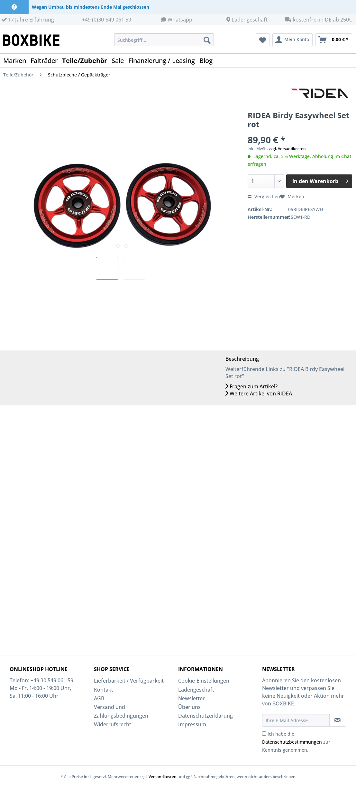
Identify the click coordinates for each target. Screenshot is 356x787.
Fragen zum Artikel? (251, 386)
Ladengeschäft (250, 19)
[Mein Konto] (292, 39)
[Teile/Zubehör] (87, 60)
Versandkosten (163, 776)
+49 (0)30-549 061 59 (106, 19)
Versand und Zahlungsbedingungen (121, 711)
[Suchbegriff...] (164, 39)
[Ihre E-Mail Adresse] (295, 720)
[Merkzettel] (262, 39)
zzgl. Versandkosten (287, 148)
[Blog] (208, 60)
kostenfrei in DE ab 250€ (318, 19)
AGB (99, 698)
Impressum (192, 724)
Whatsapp (180, 19)
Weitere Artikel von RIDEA (258, 393)
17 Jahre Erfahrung (28, 19)
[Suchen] (207, 39)
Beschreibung (242, 358)
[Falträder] (46, 60)
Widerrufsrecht (112, 724)
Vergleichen (264, 196)
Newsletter (191, 698)
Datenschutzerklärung (205, 715)
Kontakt (103, 689)
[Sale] (120, 60)
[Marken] (17, 60)
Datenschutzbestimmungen (292, 742)
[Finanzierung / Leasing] (163, 60)
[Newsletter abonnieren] (337, 720)
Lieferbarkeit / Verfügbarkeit (129, 680)
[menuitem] (164, 42)
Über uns (189, 707)
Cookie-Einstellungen (203, 680)
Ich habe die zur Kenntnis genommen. (296, 742)
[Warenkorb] (333, 39)
